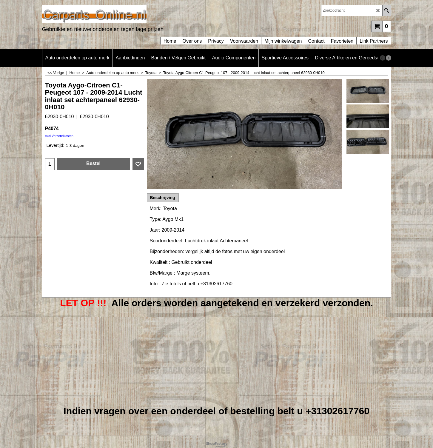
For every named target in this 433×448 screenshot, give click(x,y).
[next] (388, 58)
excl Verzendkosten (59, 136)
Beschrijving (162, 197)
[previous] (382, 58)
